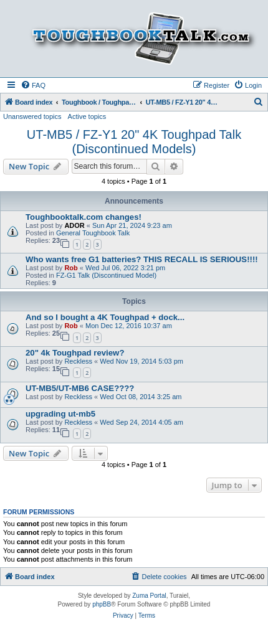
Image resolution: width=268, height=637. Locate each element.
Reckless (78, 361)
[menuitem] (33, 85)
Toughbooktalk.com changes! (83, 217)
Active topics (87, 116)
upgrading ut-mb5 (60, 413)
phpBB (101, 604)
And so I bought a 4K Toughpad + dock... (105, 317)
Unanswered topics (32, 116)
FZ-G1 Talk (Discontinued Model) (106, 275)
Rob (70, 267)
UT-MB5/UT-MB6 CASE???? (80, 388)
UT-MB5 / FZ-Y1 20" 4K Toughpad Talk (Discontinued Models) (134, 142)
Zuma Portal (149, 595)
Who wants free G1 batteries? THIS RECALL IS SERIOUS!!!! (142, 259)
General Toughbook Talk (93, 233)
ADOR (74, 225)
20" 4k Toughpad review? (75, 352)
